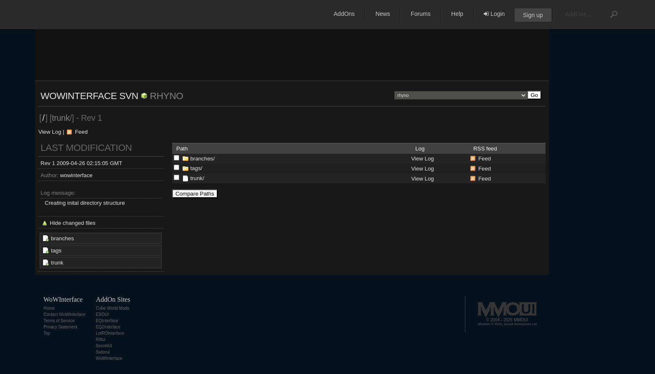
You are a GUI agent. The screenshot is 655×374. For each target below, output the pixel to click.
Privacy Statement (60, 327)
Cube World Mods (112, 308)
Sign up (533, 15)
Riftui (100, 339)
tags (56, 250)
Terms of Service (58, 320)
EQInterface (107, 320)
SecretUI (104, 345)
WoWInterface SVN (89, 95)
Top (46, 333)
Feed (81, 132)
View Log (49, 132)
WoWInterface (109, 358)
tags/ (196, 168)
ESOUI (102, 314)
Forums (420, 13)
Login (494, 13)
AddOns (344, 13)
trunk (57, 263)
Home (49, 308)
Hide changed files (73, 223)
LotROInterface (110, 333)
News (383, 13)
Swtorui (102, 352)
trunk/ (197, 178)
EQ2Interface (108, 327)
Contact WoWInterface (64, 314)
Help (457, 13)
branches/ (202, 158)
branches (62, 238)
